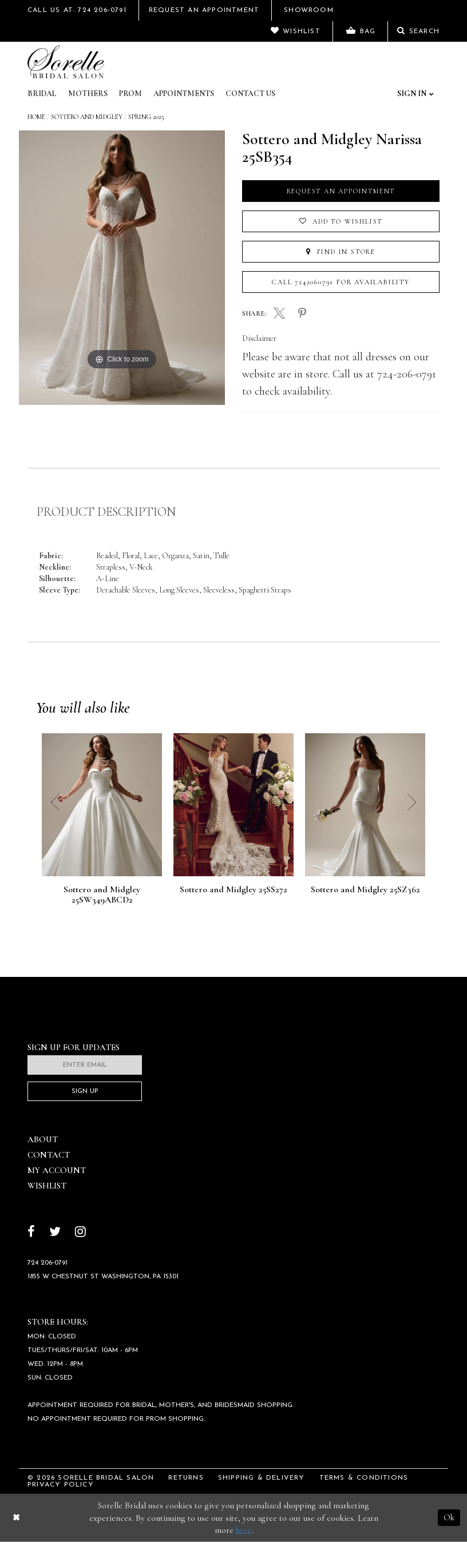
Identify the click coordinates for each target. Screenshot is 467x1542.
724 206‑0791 (47, 1262)
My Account (56, 1170)
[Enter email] (84, 1065)
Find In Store (340, 252)
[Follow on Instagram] (80, 1232)
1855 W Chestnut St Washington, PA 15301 (103, 1276)
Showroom (309, 10)
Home (36, 117)
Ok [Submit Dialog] (449, 1517)
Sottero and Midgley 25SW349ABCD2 (102, 895)
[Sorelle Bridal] (65, 62)
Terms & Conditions (364, 1478)
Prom (130, 93)
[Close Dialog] (16, 1518)
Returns (185, 1478)
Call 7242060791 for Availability (341, 282)
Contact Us (250, 93)
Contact (48, 1155)
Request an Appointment (341, 191)
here (243, 1530)
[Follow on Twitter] (55, 1232)
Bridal (42, 93)
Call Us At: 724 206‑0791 (76, 10)
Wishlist (46, 1186)
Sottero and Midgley (86, 117)
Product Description (106, 511)
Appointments (183, 93)
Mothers (88, 93)
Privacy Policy (60, 1484)
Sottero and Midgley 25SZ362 (365, 890)
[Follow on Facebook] (31, 1232)
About (42, 1139)
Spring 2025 (146, 117)
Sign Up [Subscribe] (85, 1091)
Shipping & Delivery (261, 1478)
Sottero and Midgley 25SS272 (233, 890)
